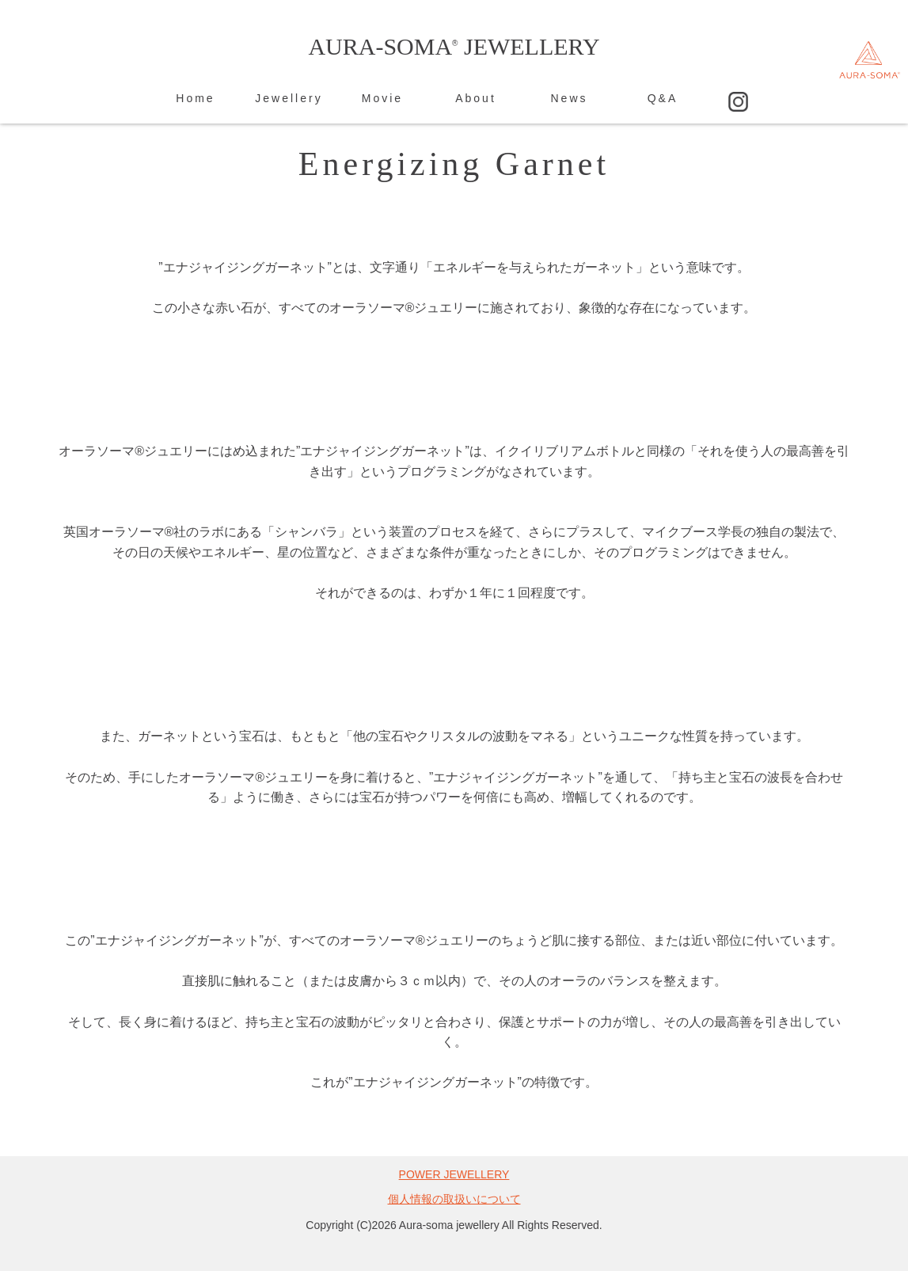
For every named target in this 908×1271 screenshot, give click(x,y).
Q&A (663, 98)
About (475, 98)
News (568, 98)
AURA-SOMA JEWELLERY (453, 46)
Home (195, 98)
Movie (382, 98)
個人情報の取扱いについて (454, 1199)
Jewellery (288, 98)
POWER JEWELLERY (454, 1174)
